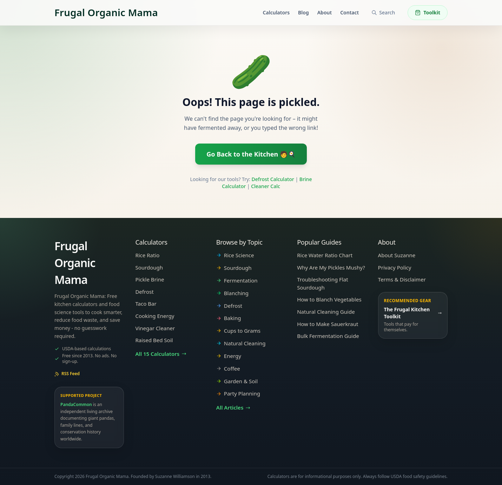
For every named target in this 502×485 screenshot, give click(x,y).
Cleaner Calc (265, 186)
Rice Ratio (147, 255)
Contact (349, 12)
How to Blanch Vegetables (329, 299)
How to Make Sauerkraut (327, 323)
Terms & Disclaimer (402, 279)
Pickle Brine (149, 279)
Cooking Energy (154, 315)
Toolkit (427, 12)
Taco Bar (145, 303)
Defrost (144, 291)
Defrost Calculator (273, 179)
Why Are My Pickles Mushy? (331, 267)
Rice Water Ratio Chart (324, 255)
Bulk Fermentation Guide (328, 335)
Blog (303, 12)
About (324, 12)
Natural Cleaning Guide (326, 311)
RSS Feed (67, 374)
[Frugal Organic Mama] (106, 13)
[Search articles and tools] (383, 12)
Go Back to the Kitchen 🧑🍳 (251, 154)
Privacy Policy (394, 267)
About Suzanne (397, 255)
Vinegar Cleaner (155, 328)
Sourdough (149, 267)
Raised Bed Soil (154, 340)
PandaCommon (76, 404)
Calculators (276, 12)
